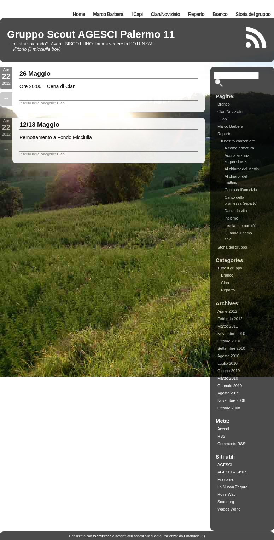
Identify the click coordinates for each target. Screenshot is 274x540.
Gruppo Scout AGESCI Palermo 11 (91, 34)
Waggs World (228, 509)
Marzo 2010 (227, 378)
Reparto (196, 14)
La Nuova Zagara (232, 487)
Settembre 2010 (231, 348)
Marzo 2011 (227, 326)
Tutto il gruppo (229, 268)
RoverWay (226, 494)
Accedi (223, 429)
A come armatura (239, 148)
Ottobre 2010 (228, 341)
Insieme (231, 218)
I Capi (136, 14)
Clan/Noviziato (165, 14)
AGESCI (224, 464)
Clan (61, 103)
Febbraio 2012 (230, 319)
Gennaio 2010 (229, 385)
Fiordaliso (225, 479)
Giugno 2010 (228, 371)
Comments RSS (231, 444)
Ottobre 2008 (228, 408)
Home (78, 14)
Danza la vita (236, 211)
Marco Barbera (108, 14)
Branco (219, 14)
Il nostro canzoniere (238, 141)
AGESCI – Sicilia (232, 472)
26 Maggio (35, 73)
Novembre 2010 (231, 333)
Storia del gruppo (252, 14)
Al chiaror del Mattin (242, 169)
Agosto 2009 (228, 393)
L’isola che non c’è (240, 225)
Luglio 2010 (227, 363)
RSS (221, 436)
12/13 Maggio (39, 124)
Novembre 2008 (231, 400)
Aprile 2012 (227, 311)
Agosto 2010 (228, 356)
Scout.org (225, 502)
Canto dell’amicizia (241, 190)
